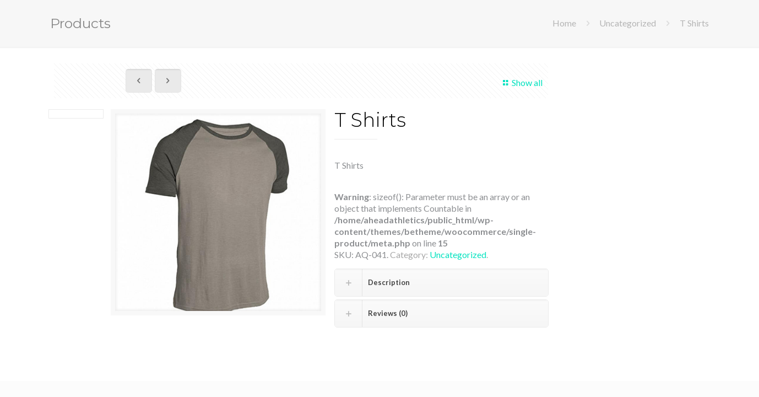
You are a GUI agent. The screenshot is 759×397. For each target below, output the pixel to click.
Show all (521, 82)
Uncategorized (627, 23)
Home (564, 23)
